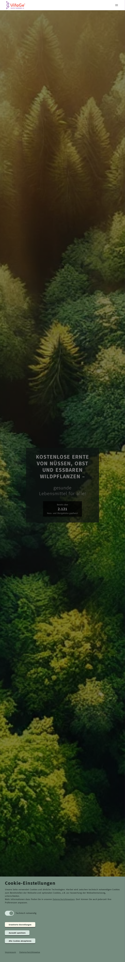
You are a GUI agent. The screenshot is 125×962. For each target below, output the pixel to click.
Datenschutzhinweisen (64, 899)
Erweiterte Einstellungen (20, 924)
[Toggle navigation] (117, 6)
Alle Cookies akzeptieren (20, 941)
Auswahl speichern (17, 933)
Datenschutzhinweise (29, 952)
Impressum (10, 952)
